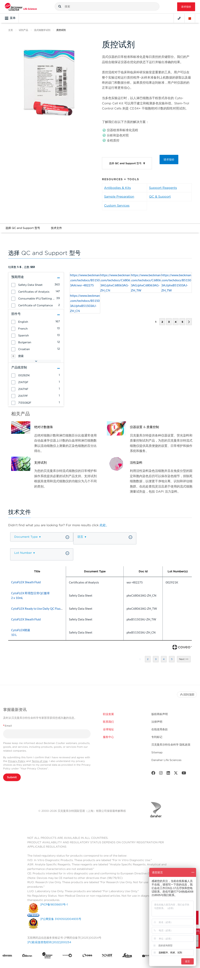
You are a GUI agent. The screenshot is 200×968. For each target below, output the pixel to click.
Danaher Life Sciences (166, 760)
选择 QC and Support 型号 (22, 227)
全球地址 (108, 729)
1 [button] (140, 659)
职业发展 (108, 714)
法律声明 (156, 721)
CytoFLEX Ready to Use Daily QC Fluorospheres (42, 608)
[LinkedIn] (168, 774)
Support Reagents (163, 188)
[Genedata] (67, 956)
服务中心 (108, 737)
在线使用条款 (159, 729)
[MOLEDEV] (147, 956)
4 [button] (175, 321)
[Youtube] (184, 774)
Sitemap (156, 752)
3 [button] (169, 321)
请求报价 (186, 6)
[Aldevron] (27, 956)
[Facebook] (153, 774)
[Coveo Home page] (182, 649)
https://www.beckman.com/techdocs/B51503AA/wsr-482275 (85, 280)
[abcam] (7, 956)
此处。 (104, 525)
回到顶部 (186, 694)
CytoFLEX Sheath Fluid (26, 582)
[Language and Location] (190, 18)
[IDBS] (87, 956)
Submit (12, 777)
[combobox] (107, 6)
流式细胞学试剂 (42, 30)
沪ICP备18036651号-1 (54, 904)
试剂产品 (23, 30)
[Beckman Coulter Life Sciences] (47, 956)
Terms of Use (40, 761)
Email (7, 726)
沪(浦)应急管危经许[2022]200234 (49, 942)
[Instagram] (161, 774)
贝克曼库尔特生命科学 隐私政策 (170, 744)
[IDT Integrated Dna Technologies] (107, 956)
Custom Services (116, 205)
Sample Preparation (119, 196)
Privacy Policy (16, 761)
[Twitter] (176, 774)
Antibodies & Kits (117, 188)
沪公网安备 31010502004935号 (60, 918)
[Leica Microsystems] (127, 956)
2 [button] (162, 321)
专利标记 (156, 737)
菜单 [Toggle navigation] (10, 18)
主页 (10, 30)
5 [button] (182, 321)
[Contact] (179, 18)
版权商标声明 (159, 714)
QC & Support (160, 196)
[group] (36, 285)
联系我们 (108, 721)
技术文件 (56, 227)
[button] (59, 6)
